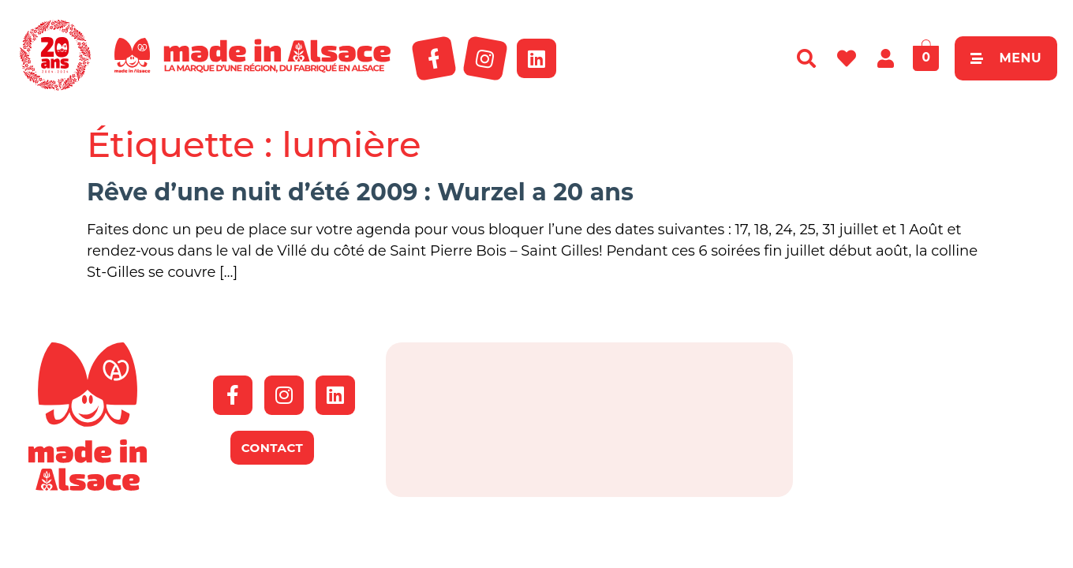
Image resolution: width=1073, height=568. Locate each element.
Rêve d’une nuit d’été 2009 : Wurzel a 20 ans (360, 192)
